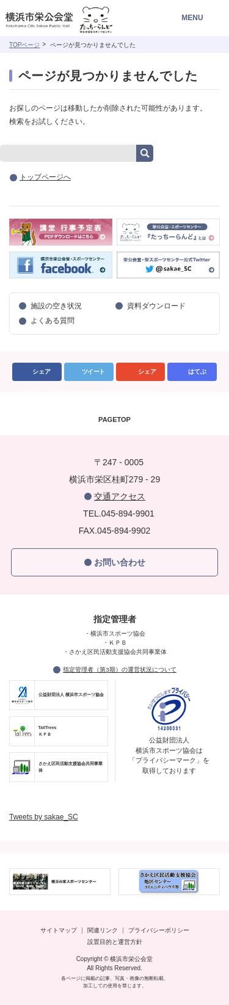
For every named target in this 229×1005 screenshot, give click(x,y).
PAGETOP (114, 419)
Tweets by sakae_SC (43, 817)
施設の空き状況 (56, 306)
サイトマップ (58, 930)
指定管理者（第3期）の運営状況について (119, 669)
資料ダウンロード (156, 306)
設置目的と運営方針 (114, 941)
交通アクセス (119, 496)
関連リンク (102, 930)
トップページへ (45, 177)
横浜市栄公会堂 (75, 21)
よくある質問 (53, 320)
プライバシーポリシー (158, 930)
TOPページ (24, 45)
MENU (192, 17)
